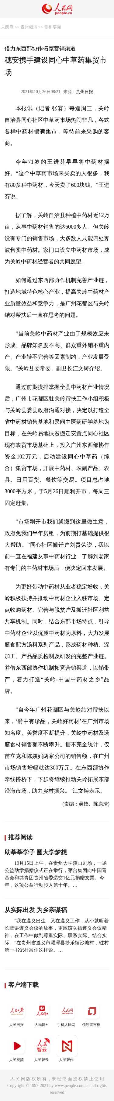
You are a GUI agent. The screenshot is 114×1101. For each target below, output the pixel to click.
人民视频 (17, 1048)
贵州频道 (28, 27)
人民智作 (67, 1048)
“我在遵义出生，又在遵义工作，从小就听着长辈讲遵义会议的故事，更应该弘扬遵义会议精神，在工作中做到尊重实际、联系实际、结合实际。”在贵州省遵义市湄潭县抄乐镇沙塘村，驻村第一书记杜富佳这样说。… (57, 935)
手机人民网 (67, 1013)
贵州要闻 (52, 27)
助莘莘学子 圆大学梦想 (36, 852)
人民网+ (42, 1013)
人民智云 (42, 1048)
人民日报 (17, 1013)
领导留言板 (91, 1013)
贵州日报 (84, 91)
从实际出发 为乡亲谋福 (36, 910)
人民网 (7, 27)
